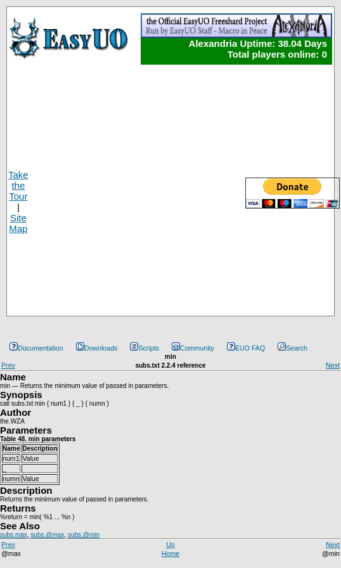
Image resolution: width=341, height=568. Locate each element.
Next (333, 365)
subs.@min (84, 534)
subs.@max (47, 534)
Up (170, 544)
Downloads (97, 348)
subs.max (13, 534)
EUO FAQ (246, 348)
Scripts (144, 348)
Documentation (36, 348)
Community (193, 348)
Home (170, 553)
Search (292, 348)
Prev (8, 365)
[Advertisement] (122, 190)
